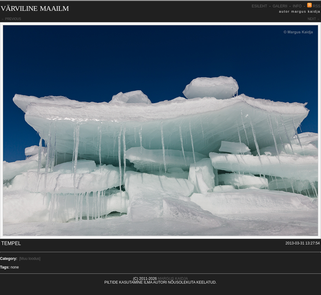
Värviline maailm (35, 7)
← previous (11, 19)
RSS (313, 6)
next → (314, 19)
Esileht (259, 6)
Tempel (11, 243)
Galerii (280, 6)
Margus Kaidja (173, 279)
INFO (297, 6)
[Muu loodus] (30, 258)
